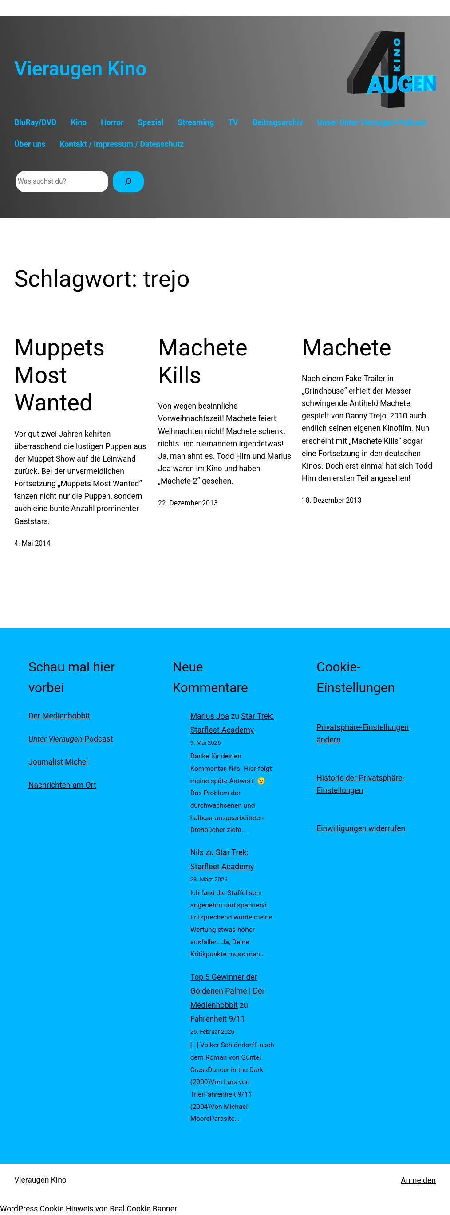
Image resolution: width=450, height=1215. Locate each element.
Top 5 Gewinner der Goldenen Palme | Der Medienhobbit (227, 991)
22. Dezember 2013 (188, 503)
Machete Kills (203, 361)
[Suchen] (128, 182)
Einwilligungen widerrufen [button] (360, 828)
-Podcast (70, 738)
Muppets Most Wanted (59, 375)
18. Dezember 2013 (332, 501)
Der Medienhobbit (59, 715)
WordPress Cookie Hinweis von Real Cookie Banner (88, 1208)
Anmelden (418, 1180)
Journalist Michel (58, 761)
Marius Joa (209, 716)
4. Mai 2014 (32, 544)
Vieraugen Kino (80, 68)
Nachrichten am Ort (62, 785)
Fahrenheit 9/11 (217, 1018)
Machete (346, 347)
